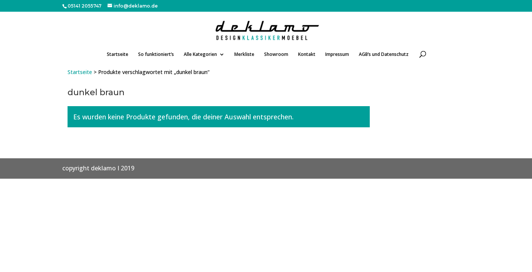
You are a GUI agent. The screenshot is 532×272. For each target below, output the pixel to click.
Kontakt (306, 54)
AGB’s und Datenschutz (384, 54)
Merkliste (244, 54)
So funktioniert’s (156, 54)
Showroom (276, 54)
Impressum (337, 54)
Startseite (117, 54)
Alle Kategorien (200, 54)
